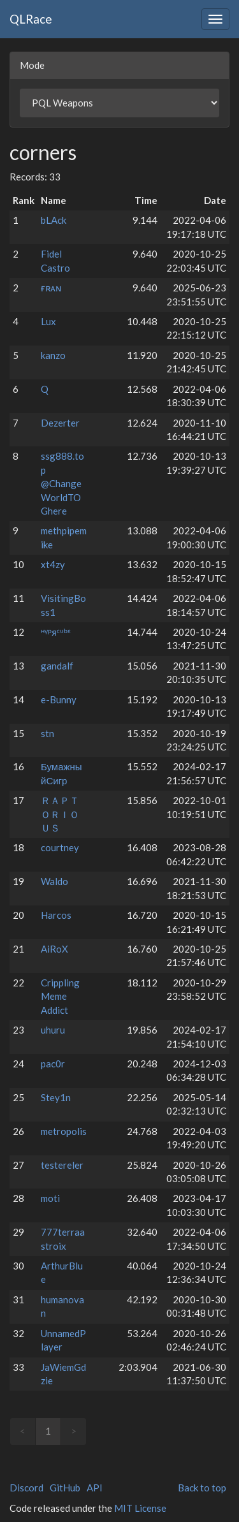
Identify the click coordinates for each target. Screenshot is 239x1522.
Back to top (202, 1487)
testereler (62, 1165)
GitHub (65, 1487)
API (95, 1487)
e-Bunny (58, 699)
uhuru (53, 1029)
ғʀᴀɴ (51, 287)
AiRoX (54, 949)
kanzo (53, 355)
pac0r (53, 1063)
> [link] (73, 1431)
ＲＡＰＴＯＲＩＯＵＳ (60, 813)
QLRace (31, 18)
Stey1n (56, 1097)
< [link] (22, 1431)
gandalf (57, 665)
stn (47, 733)
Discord (26, 1487)
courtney (60, 847)
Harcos (56, 915)
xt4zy (53, 564)
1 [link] (48, 1431)
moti (50, 1198)
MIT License (140, 1508)
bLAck (53, 220)
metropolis (64, 1131)
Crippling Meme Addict (60, 996)
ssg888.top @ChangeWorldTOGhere (62, 483)
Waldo (54, 881)
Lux (48, 321)
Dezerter (60, 422)
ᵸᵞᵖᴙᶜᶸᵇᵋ (56, 632)
